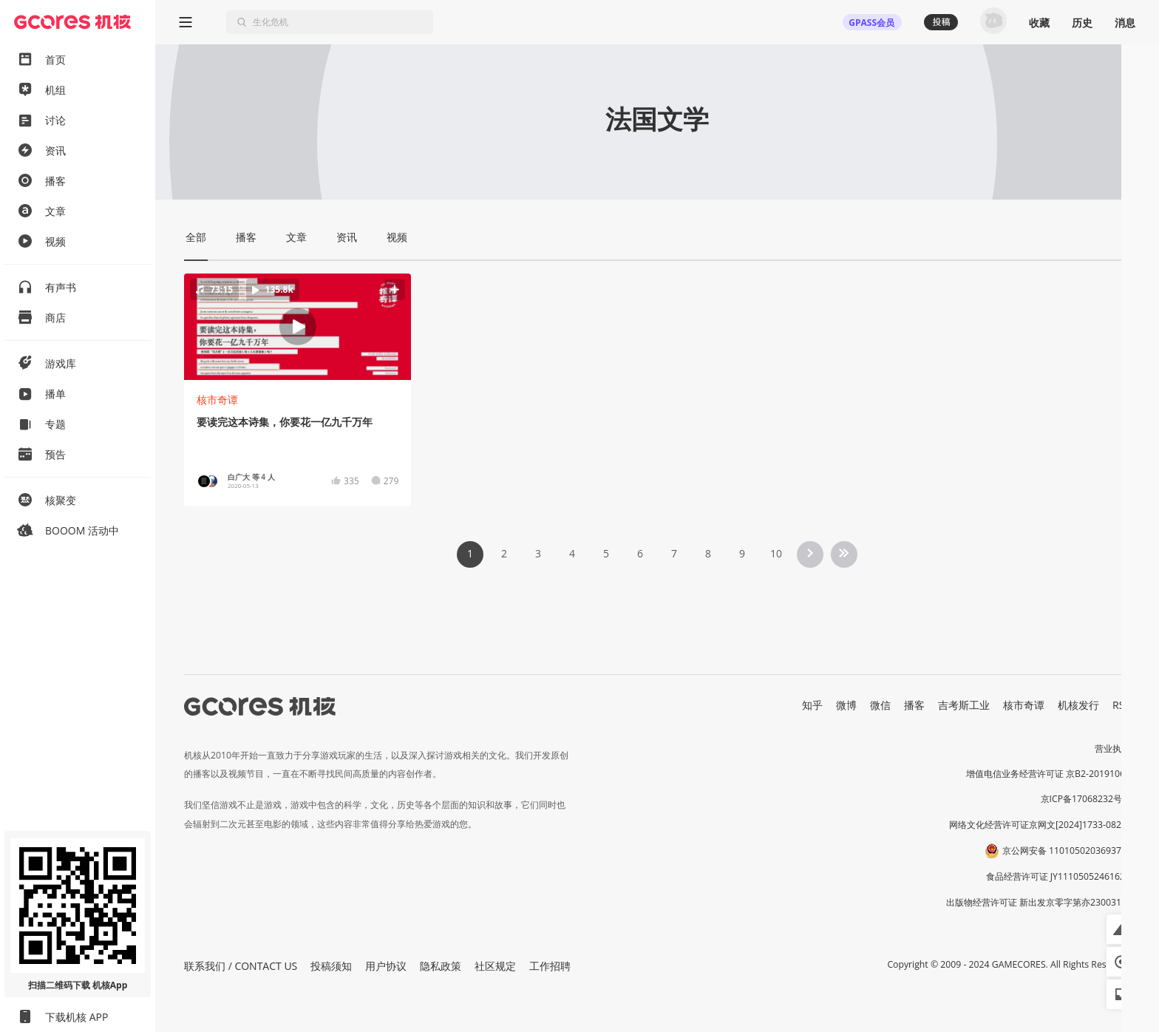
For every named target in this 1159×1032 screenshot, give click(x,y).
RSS (1121, 705)
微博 (846, 705)
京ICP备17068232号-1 (1086, 798)
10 (776, 553)
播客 (914, 705)
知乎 (812, 705)
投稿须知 (331, 966)
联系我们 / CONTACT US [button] (240, 966)
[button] (297, 326)
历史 (1082, 23)
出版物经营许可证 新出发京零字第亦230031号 (1038, 902)
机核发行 (1078, 705)
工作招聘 (550, 966)
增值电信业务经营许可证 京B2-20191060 (1048, 773)
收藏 (1039, 23)
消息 (1125, 23)
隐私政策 (440, 966)
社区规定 (495, 966)
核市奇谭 (217, 400)
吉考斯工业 (964, 705)
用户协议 (386, 966)
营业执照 (1112, 748)
